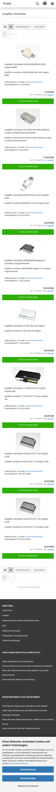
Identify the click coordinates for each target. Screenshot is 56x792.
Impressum (7, 610)
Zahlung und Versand (11, 631)
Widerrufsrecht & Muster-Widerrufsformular (20, 620)
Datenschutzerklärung (18, 763)
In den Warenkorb (28, 101)
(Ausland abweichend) (34, 82)
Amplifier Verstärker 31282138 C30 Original (24, 326)
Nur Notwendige (28, 778)
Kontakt (5, 615)
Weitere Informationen (28, 786)
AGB (4, 626)
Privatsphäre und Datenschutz (15, 636)
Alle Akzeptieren (28, 769)
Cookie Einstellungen (11, 640)
